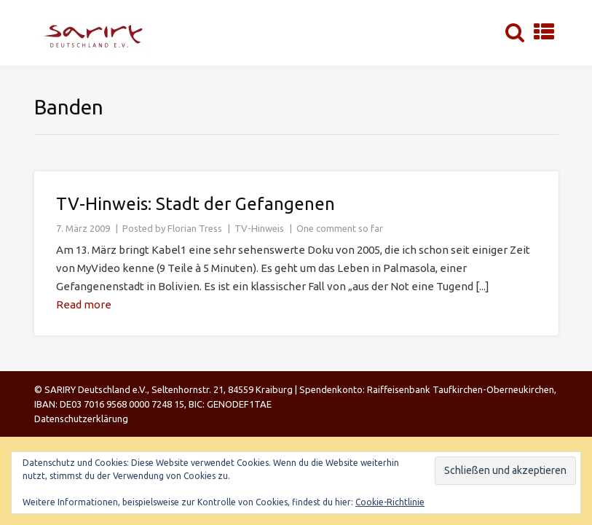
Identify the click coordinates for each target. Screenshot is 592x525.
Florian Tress (194, 228)
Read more (83, 304)
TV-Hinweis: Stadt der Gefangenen (195, 204)
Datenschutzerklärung (81, 418)
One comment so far (339, 228)
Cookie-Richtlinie (390, 502)
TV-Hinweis (259, 228)
